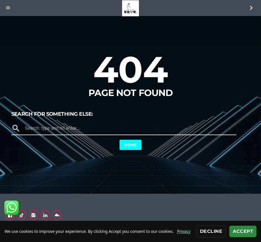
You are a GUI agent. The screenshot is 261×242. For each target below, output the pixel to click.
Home (130, 145)
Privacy (183, 231)
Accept (243, 231)
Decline (211, 231)
